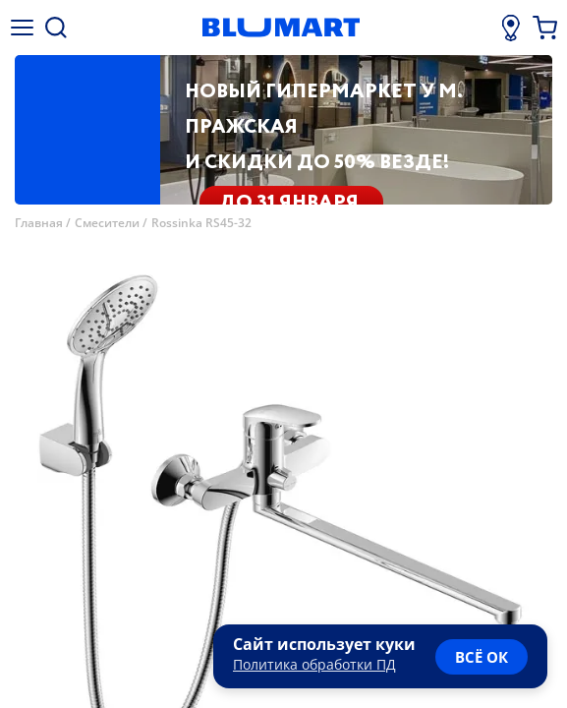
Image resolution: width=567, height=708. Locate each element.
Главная (39, 222)
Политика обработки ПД (314, 664)
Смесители (107, 222)
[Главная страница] (281, 27)
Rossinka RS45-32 (201, 222)
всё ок (481, 657)
